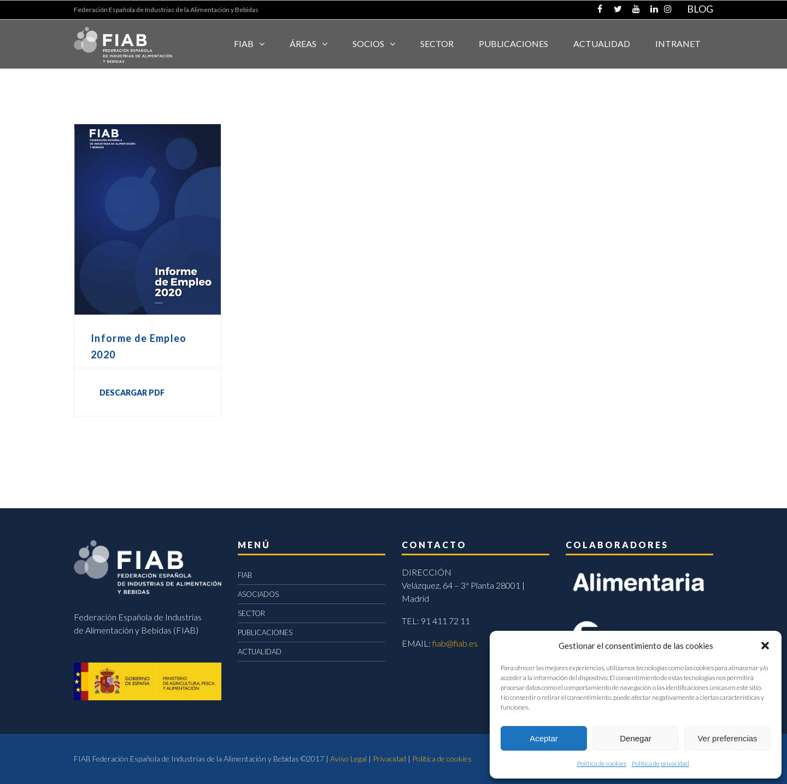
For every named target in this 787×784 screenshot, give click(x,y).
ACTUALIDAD (601, 43)
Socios (368, 43)
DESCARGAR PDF (132, 392)
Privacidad (389, 758)
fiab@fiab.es (455, 643)
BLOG (700, 9)
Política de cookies (601, 763)
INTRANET (678, 43)
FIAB (244, 43)
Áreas (303, 43)
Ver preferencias (727, 738)
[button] (765, 645)
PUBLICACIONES (265, 632)
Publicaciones (513, 43)
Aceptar (544, 738)
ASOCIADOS (258, 594)
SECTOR (437, 43)
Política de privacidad (660, 763)
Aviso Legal (348, 758)
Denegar (635, 738)
